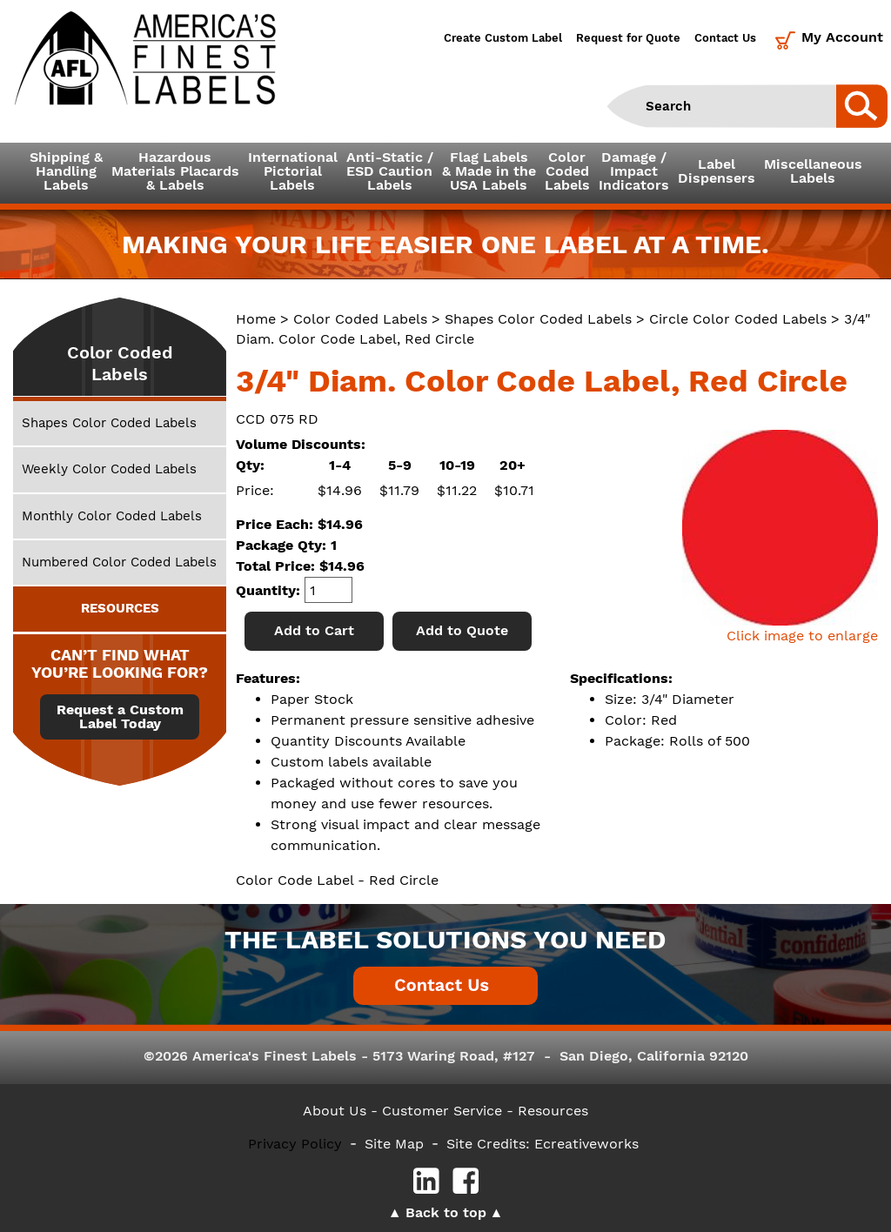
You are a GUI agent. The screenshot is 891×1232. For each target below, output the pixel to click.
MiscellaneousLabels (813, 171)
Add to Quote (462, 630)
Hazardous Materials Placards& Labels (175, 171)
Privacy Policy (295, 1143)
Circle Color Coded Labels (738, 319)
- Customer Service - (442, 1110)
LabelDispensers (716, 171)
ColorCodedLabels (567, 171)
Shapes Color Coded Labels (538, 319)
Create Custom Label (503, 37)
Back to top (445, 1212)
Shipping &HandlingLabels (66, 171)
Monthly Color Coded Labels (112, 516)
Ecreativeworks (586, 1143)
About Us (334, 1110)
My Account (842, 37)
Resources (553, 1110)
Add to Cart (314, 630)
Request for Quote (628, 37)
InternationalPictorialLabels (293, 171)
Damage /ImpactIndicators (634, 171)
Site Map (394, 1143)
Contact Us (725, 37)
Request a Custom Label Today (120, 717)
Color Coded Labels (360, 319)
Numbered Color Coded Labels (119, 562)
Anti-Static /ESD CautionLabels (389, 171)
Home (256, 319)
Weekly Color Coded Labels (109, 469)
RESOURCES (120, 608)
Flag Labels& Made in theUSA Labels (489, 171)
